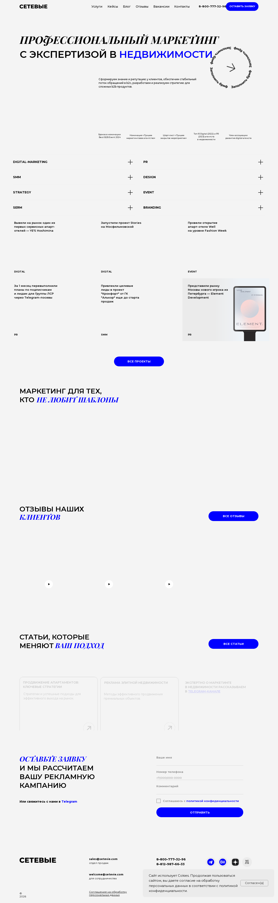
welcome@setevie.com (106, 874)
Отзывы (142, 6)
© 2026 (23, 895)
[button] (242, 6)
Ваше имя (164, 757)
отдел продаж (98, 863)
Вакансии (161, 6)
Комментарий (167, 786)
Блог (127, 6)
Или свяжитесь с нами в (48, 801)
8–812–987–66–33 (170, 864)
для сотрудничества (103, 878)
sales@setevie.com (103, 859)
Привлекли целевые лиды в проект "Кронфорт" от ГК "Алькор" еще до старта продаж (120, 293)
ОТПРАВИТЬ (200, 812)
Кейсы (113, 6)
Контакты (182, 6)
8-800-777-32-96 (212, 6)
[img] (139, 246)
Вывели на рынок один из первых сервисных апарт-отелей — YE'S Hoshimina (34, 226)
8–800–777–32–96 (171, 859)
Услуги (96, 6)
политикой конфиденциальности (212, 801)
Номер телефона (169, 772)
